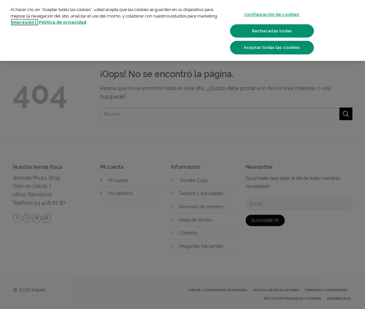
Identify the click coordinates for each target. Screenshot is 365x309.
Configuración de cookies (271, 14)
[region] (182, 30)
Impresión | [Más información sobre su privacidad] (24, 22)
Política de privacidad (62, 22)
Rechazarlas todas (272, 31)
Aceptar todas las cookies (272, 47)
